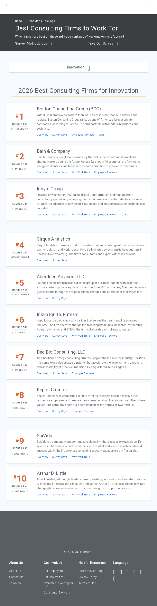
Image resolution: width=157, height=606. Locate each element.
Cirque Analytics (53, 239)
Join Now (15, 583)
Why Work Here (81, 172)
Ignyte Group (50, 188)
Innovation (78, 67)
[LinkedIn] (123, 572)
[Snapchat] (116, 579)
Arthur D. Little (51, 473)
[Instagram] (136, 572)
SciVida (44, 435)
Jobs (102, 134)
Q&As (124, 214)
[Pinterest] (143, 572)
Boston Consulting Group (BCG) (69, 108)
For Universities (54, 577)
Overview (42, 134)
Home (19, 21)
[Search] (149, 7)
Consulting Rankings (41, 21)
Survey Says (59, 134)
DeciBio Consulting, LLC (61, 352)
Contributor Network (57, 592)
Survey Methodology (34, 43)
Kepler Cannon (52, 389)
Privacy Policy (87, 577)
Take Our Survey (103, 43)
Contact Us (16, 577)
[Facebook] (116, 572)
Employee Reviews (83, 134)
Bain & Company (53, 151)
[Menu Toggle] (6, 5)
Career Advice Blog (90, 570)
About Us (15, 570)
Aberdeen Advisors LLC (60, 276)
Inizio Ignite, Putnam (58, 314)
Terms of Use (87, 583)
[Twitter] (129, 572)
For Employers (53, 570)
